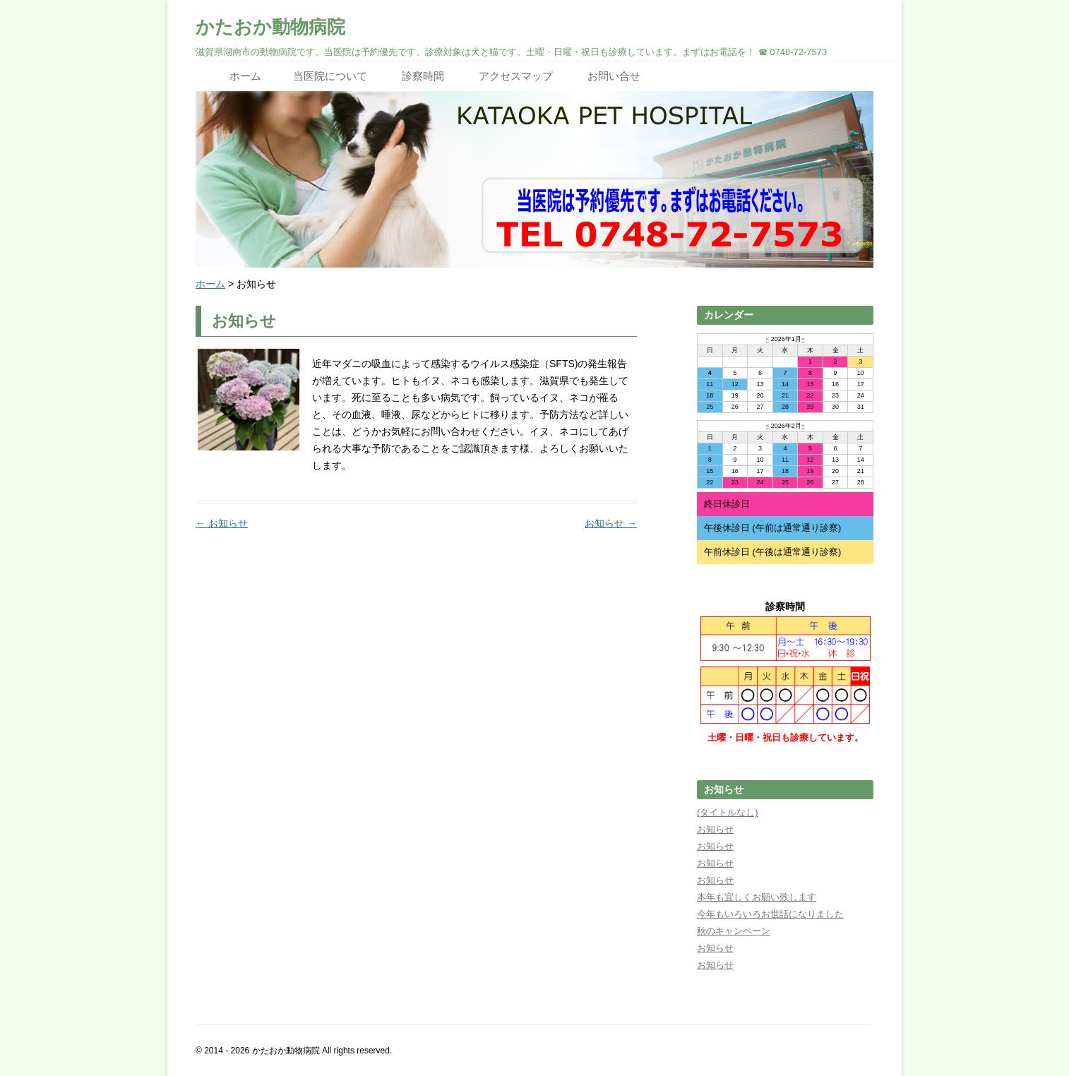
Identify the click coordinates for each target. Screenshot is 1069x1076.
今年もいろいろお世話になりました (770, 914)
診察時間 (423, 76)
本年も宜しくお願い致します (756, 897)
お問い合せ (613, 76)
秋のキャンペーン (733, 931)
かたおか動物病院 (270, 26)
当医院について (330, 76)
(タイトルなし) (727, 812)
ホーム (245, 76)
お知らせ (222, 523)
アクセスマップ (516, 76)
